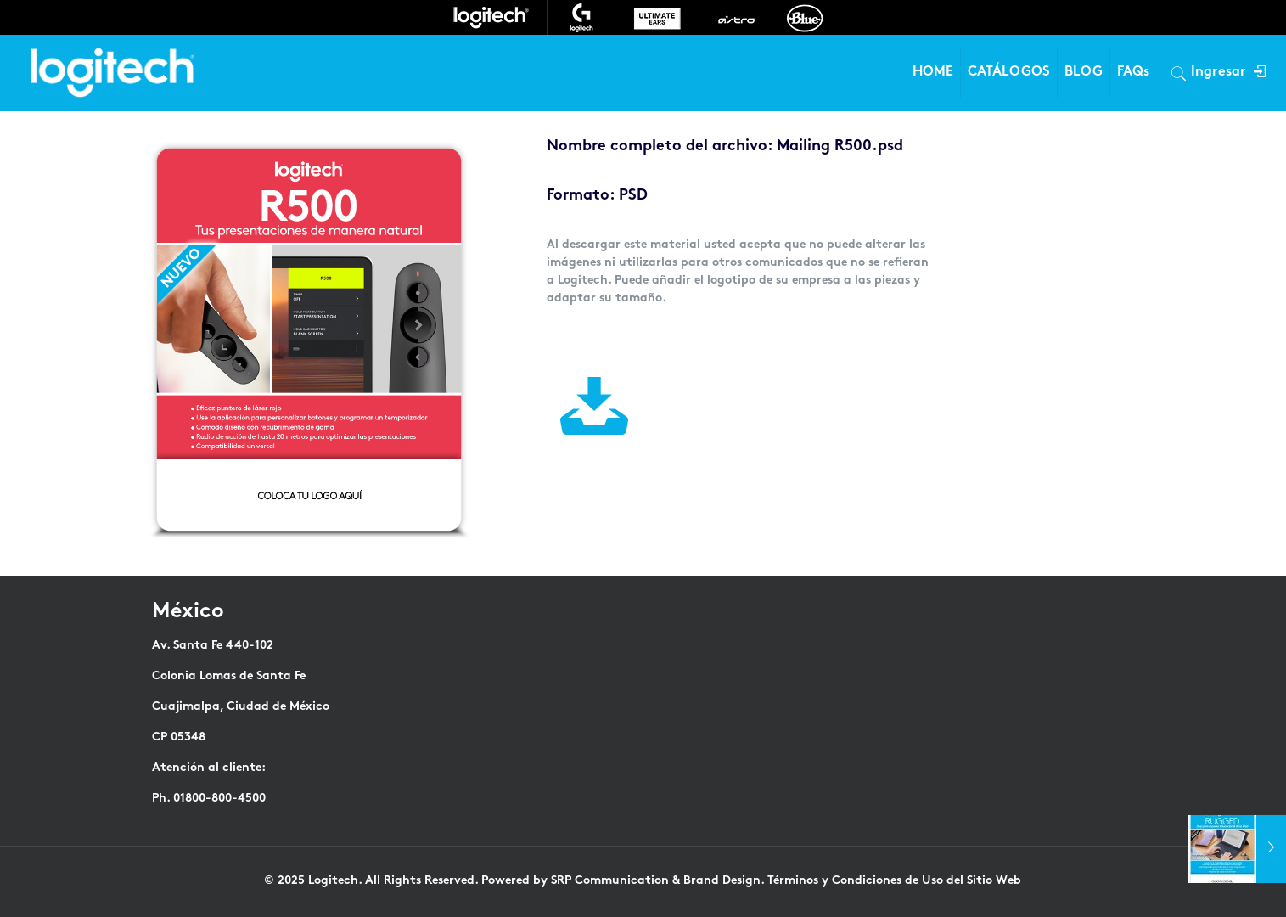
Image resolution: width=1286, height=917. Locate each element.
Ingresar (1228, 72)
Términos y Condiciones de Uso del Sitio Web (894, 880)
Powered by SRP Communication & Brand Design (621, 880)
